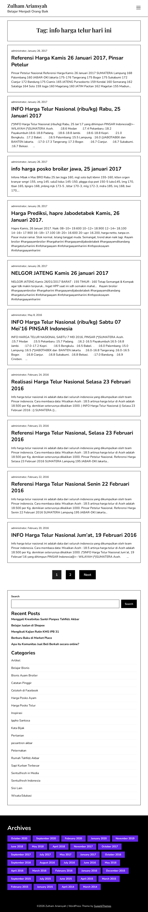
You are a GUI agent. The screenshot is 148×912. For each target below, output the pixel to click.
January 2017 (88, 854)
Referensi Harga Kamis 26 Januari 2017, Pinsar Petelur (67, 61)
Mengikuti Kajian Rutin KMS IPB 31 (35, 632)
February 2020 (73, 838)
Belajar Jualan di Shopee (28, 625)
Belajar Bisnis (20, 668)
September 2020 (46, 838)
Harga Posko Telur (23, 706)
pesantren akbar (22, 743)
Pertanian (17, 736)
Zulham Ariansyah (27, 6)
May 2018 (38, 846)
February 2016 (63, 870)
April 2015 (87, 878)
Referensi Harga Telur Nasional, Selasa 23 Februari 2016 (72, 436)
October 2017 (110, 846)
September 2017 (21, 854)
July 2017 (45, 854)
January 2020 (99, 838)
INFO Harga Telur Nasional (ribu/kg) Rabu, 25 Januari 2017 (65, 112)
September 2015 (21, 878)
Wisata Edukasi (21, 796)
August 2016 (47, 862)
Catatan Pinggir (21, 683)
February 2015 (19, 887)
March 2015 (109, 878)
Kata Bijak (17, 728)
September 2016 (21, 862)
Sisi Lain (16, 788)
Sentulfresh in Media (25, 773)
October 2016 (113, 854)
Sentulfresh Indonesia (25, 781)
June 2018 (17, 846)
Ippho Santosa (20, 721)
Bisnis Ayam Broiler (24, 675)
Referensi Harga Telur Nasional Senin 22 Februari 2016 (70, 487)
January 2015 (45, 887)
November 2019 (125, 838)
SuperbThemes (102, 906)
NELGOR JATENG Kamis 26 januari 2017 (59, 273)
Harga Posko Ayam (23, 698)
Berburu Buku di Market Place (31, 638)
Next (87, 575)
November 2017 (83, 846)
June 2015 (66, 878)
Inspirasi (16, 713)
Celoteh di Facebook (24, 690)
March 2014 (90, 887)
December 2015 (115, 870)
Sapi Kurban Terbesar (25, 766)
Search (15, 596)
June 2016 (90, 862)
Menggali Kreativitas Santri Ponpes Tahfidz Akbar (45, 619)
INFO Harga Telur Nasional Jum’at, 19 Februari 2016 (74, 535)
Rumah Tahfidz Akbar (25, 758)
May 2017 (65, 854)
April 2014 (68, 887)
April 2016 (17, 870)
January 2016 (89, 870)
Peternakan (18, 751)
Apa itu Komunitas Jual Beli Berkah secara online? (45, 644)
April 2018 (59, 846)
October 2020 (19, 838)
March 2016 (39, 870)
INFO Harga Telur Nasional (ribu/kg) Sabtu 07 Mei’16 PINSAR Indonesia (66, 325)
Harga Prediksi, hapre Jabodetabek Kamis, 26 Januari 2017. (65, 216)
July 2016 (69, 862)
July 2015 (45, 878)
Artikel (15, 660)
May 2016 (110, 862)
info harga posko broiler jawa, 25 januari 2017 (66, 168)
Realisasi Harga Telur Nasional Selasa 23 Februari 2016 (71, 385)
